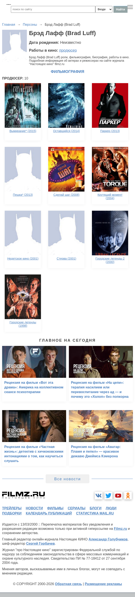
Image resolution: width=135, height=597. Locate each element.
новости (34, 508)
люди (111, 508)
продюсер (68, 50)
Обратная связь (68, 584)
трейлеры (12, 508)
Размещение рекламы (103, 584)
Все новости (67, 479)
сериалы (76, 508)
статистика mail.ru (95, 513)
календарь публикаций (49, 513)
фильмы (55, 508)
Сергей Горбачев (40, 543)
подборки (12, 513)
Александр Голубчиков (108, 539)
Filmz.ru (120, 528)
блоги (95, 508)
